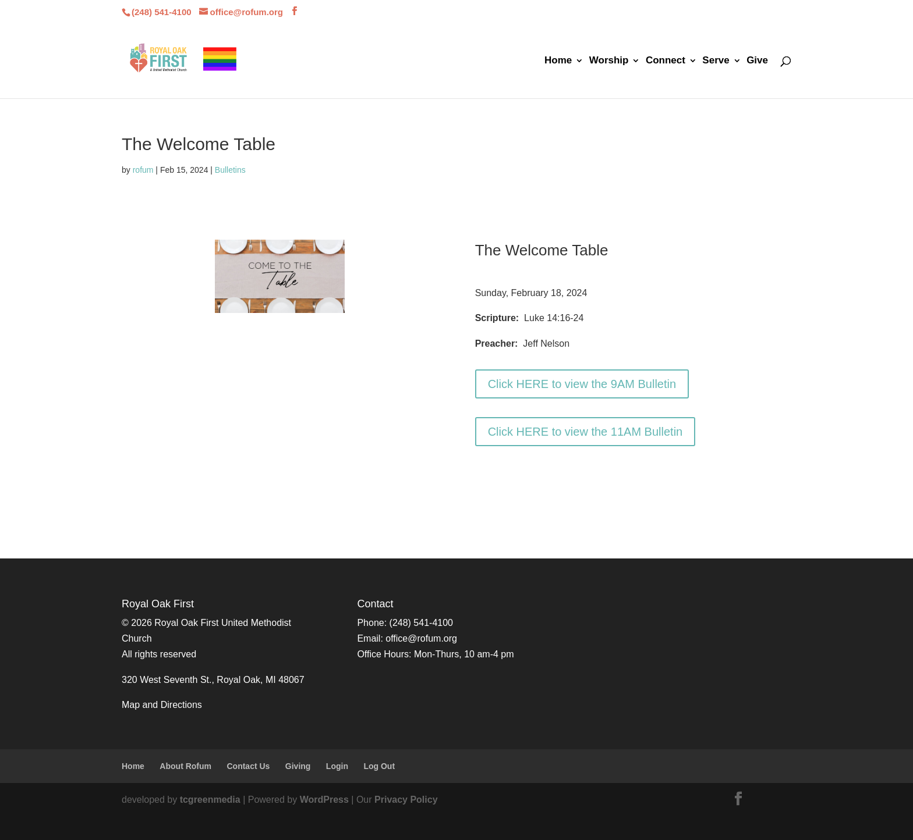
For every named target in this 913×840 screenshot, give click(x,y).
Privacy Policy (406, 800)
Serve (715, 61)
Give (757, 61)
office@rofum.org (421, 638)
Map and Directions (162, 705)
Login (337, 766)
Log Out (379, 766)
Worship (609, 61)
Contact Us (248, 766)
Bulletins (230, 170)
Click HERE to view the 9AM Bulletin (582, 384)
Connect (665, 61)
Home (558, 61)
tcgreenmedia (210, 800)
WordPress (324, 800)
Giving (298, 766)
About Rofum (185, 766)
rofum (143, 170)
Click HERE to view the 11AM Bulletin (585, 431)
